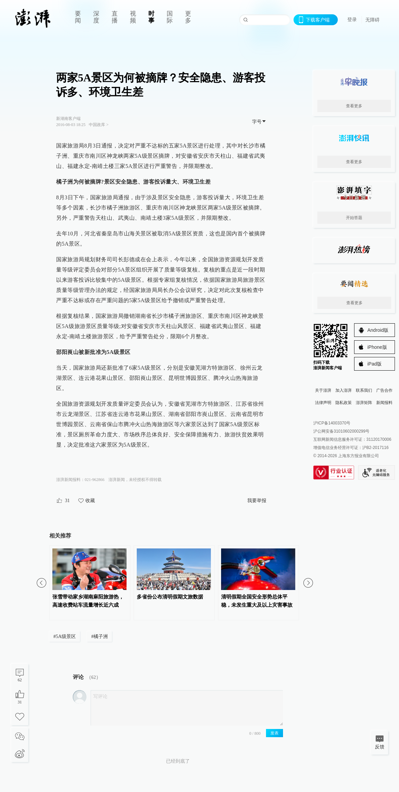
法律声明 (323, 402)
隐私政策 (343, 402)
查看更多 (354, 106)
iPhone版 (377, 347)
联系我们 (364, 390)
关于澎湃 (323, 390)
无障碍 (372, 19)
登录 (352, 19)
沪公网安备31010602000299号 (341, 431)
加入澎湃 (343, 390)
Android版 (377, 330)
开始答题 (354, 217)
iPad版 (374, 364)
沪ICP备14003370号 (331, 423)
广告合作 (384, 390)
